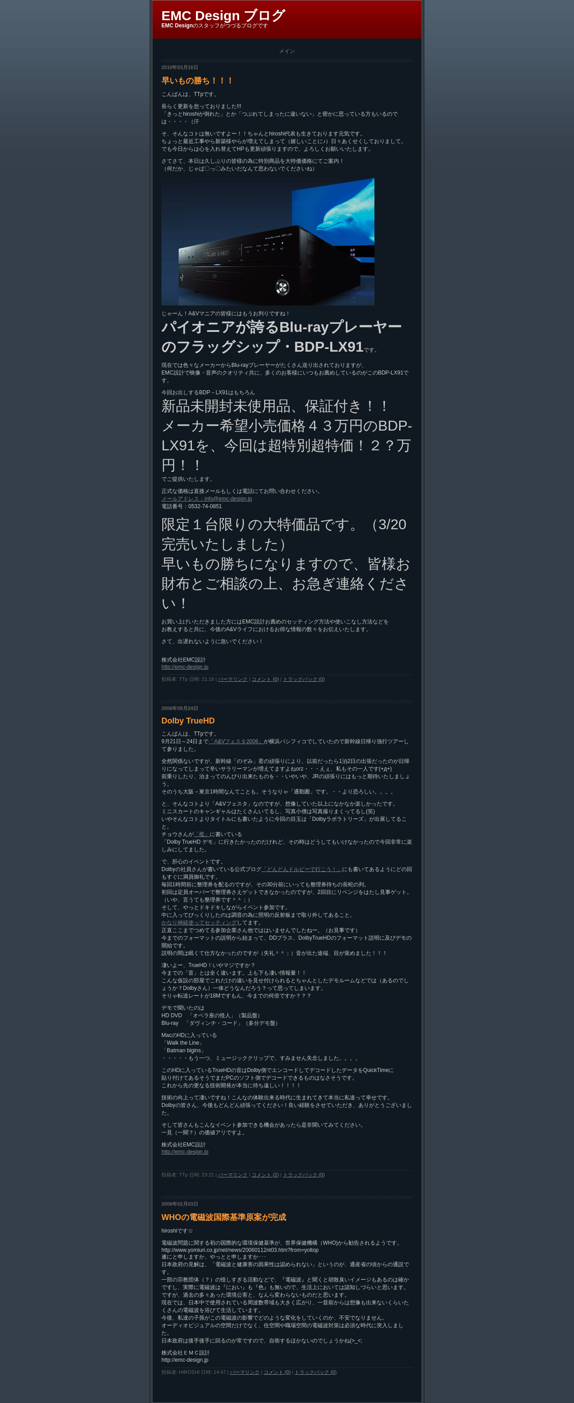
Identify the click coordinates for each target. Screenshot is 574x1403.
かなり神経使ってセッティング (199, 922)
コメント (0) (265, 679)
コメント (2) (265, 1174)
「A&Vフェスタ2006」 (236, 741)
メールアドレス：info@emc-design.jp (206, 499)
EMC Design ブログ (223, 15)
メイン (287, 51)
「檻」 (202, 834)
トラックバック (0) (304, 679)
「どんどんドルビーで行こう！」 (301, 869)
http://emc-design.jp (185, 667)
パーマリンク (233, 679)
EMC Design (177, 25)
